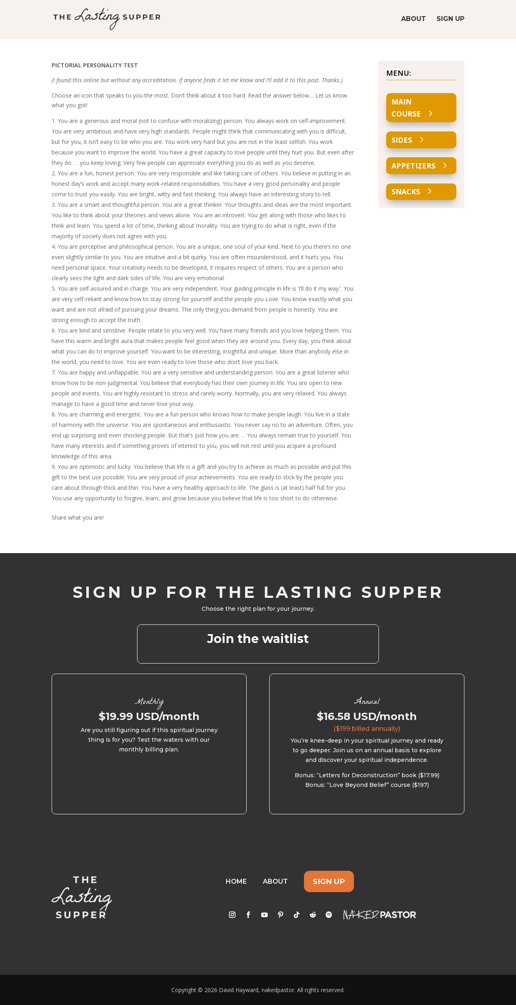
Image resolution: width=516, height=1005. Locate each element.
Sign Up (450, 19)
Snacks (405, 191)
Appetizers (413, 166)
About (413, 19)
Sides (401, 140)
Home (236, 881)
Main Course (406, 108)
